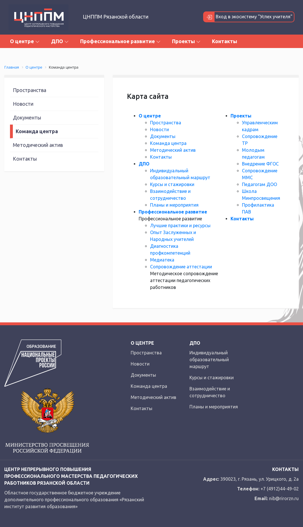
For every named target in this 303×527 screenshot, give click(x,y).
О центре (25, 41)
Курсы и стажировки (172, 184)
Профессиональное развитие (120, 41)
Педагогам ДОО (259, 184)
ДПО (60, 41)
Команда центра (37, 131)
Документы (27, 117)
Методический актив (38, 145)
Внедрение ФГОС (260, 163)
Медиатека (162, 259)
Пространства (29, 90)
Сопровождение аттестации (181, 266)
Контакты (224, 41)
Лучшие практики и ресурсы (180, 225)
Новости (23, 104)
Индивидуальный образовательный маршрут (209, 359)
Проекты (186, 41)
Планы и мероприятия (174, 204)
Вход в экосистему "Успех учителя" (248, 17)
